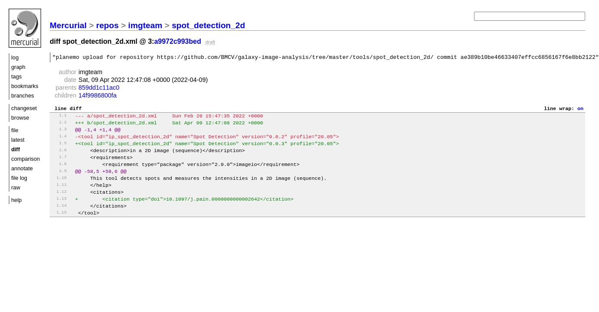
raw (15, 187)
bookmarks (24, 86)
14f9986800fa (98, 96)
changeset (24, 108)
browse (20, 117)
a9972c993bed (177, 41)
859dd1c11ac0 (99, 88)
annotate (22, 168)
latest (18, 139)
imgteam (145, 25)
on (580, 110)
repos (107, 25)
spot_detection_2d (208, 25)
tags (16, 76)
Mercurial (68, 25)
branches (22, 95)
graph (18, 67)
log (15, 57)
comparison (25, 159)
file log (19, 178)
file (14, 130)
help (16, 200)
